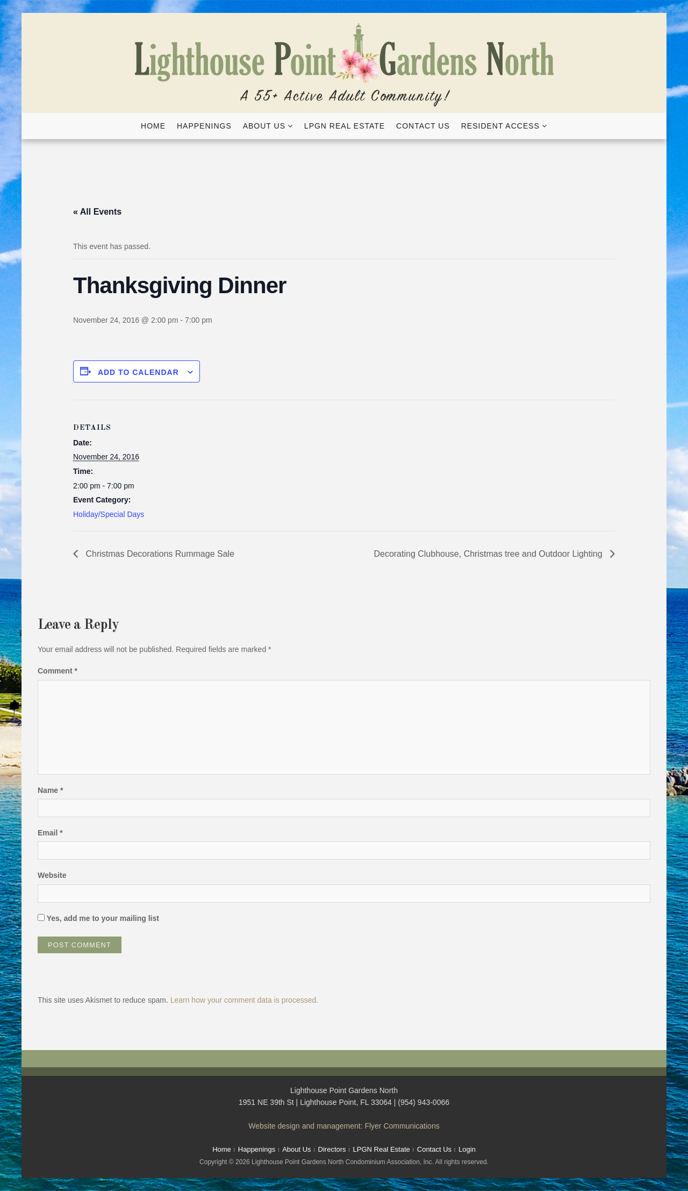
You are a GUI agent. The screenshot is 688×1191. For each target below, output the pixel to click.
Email (50, 832)
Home (153, 126)
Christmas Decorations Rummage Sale (158, 553)
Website (52, 875)
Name (50, 790)
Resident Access (500, 126)
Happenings (204, 126)
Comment (57, 671)
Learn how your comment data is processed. (244, 1000)
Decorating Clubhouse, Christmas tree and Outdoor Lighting (489, 553)
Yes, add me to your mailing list (98, 918)
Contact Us (423, 126)
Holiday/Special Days (108, 514)
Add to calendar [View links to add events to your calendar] (138, 372)
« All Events (97, 211)
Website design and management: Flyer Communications (343, 1126)
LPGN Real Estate (344, 126)
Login (467, 1149)
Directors (332, 1149)
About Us (264, 126)
